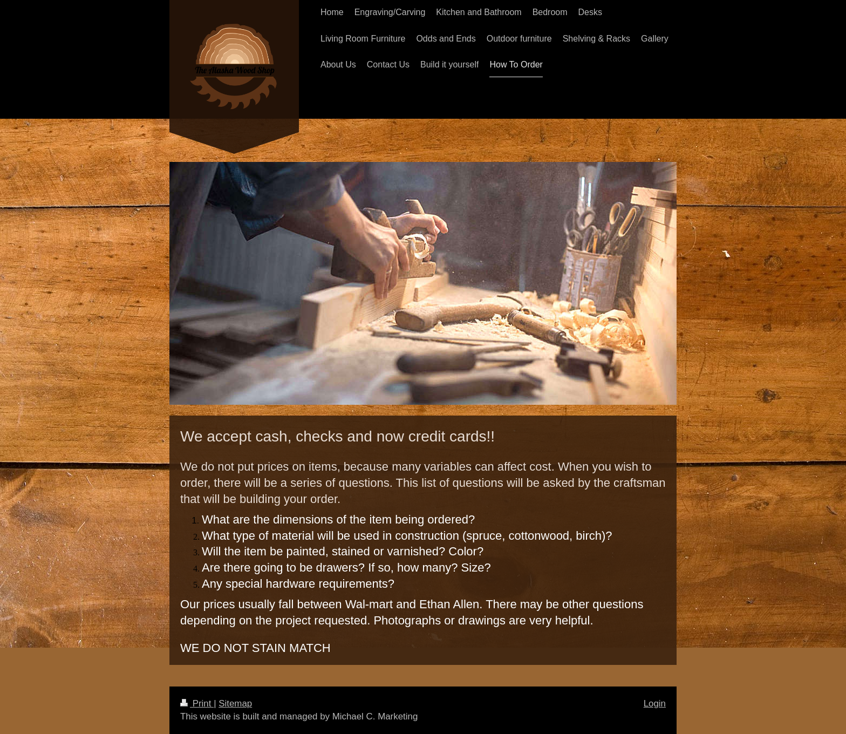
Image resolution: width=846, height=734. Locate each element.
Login (655, 703)
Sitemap (235, 703)
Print (197, 703)
